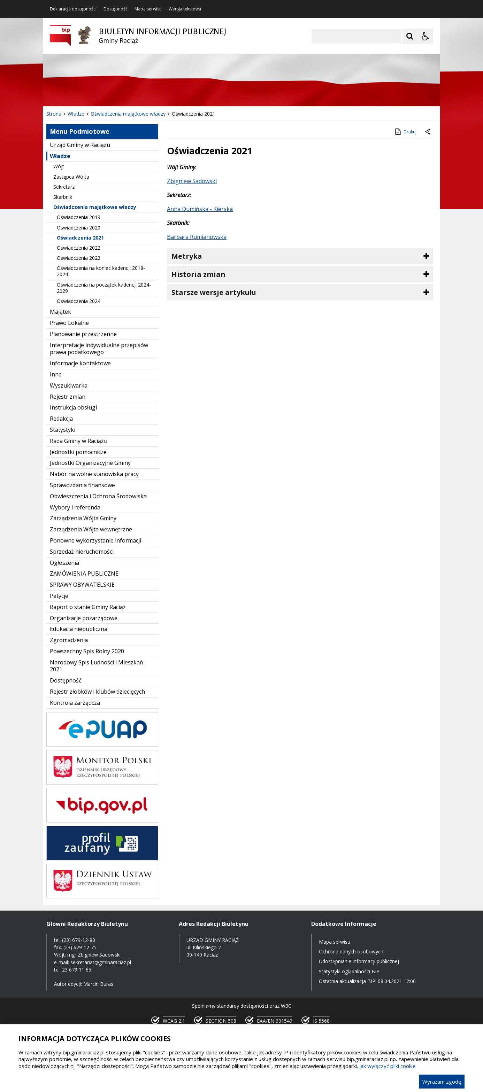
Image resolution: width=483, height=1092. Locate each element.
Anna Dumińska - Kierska (200, 209)
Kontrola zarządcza (75, 703)
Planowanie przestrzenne (83, 334)
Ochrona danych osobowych (351, 951)
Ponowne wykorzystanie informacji (95, 540)
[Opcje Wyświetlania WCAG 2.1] (425, 36)
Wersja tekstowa (185, 9)
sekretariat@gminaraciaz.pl (100, 962)
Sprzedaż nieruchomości (82, 551)
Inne (56, 374)
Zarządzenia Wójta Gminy (83, 518)
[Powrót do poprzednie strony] (428, 132)
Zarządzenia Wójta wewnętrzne (91, 529)
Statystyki (62, 430)
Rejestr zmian (67, 396)
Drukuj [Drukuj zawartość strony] (405, 131)
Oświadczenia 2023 (78, 258)
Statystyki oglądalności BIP (349, 971)
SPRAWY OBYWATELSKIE (82, 584)
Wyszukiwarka (68, 385)
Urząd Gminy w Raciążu (80, 145)
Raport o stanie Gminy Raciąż (88, 607)
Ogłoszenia (64, 563)
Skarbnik (62, 197)
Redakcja (61, 418)
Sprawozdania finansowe (82, 485)
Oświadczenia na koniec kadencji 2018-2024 (101, 271)
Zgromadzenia (69, 640)
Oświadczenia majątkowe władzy (94, 207)
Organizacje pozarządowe (83, 618)
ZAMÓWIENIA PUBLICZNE (84, 573)
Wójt (58, 166)
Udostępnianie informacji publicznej (359, 961)
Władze (60, 156)
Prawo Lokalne (69, 323)
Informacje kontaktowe (80, 363)
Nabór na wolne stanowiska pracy (94, 474)
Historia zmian (198, 274)
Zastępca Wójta (71, 176)
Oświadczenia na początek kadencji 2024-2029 (104, 287)
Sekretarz (64, 187)
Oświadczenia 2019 (78, 217)
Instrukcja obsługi (73, 407)
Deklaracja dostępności (73, 9)
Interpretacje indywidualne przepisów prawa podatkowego (99, 348)
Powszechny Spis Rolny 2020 (87, 651)
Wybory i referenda (75, 507)
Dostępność (116, 9)
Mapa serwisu (148, 9)
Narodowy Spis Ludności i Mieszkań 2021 (96, 665)
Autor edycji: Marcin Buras (83, 984)
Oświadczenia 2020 (78, 227)
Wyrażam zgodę (441, 1081)
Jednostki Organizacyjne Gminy (90, 463)
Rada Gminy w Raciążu (78, 441)
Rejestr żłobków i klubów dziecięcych (97, 691)
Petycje (59, 596)
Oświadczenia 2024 (78, 301)
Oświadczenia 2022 (78, 247)
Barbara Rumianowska (197, 237)
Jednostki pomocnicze (78, 452)
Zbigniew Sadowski (192, 181)
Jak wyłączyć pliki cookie (387, 1065)
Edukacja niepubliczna (78, 629)
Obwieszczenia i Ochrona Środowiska (98, 496)
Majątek (60, 311)
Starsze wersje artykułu (213, 292)
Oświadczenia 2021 (80, 237)
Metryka (186, 256)
